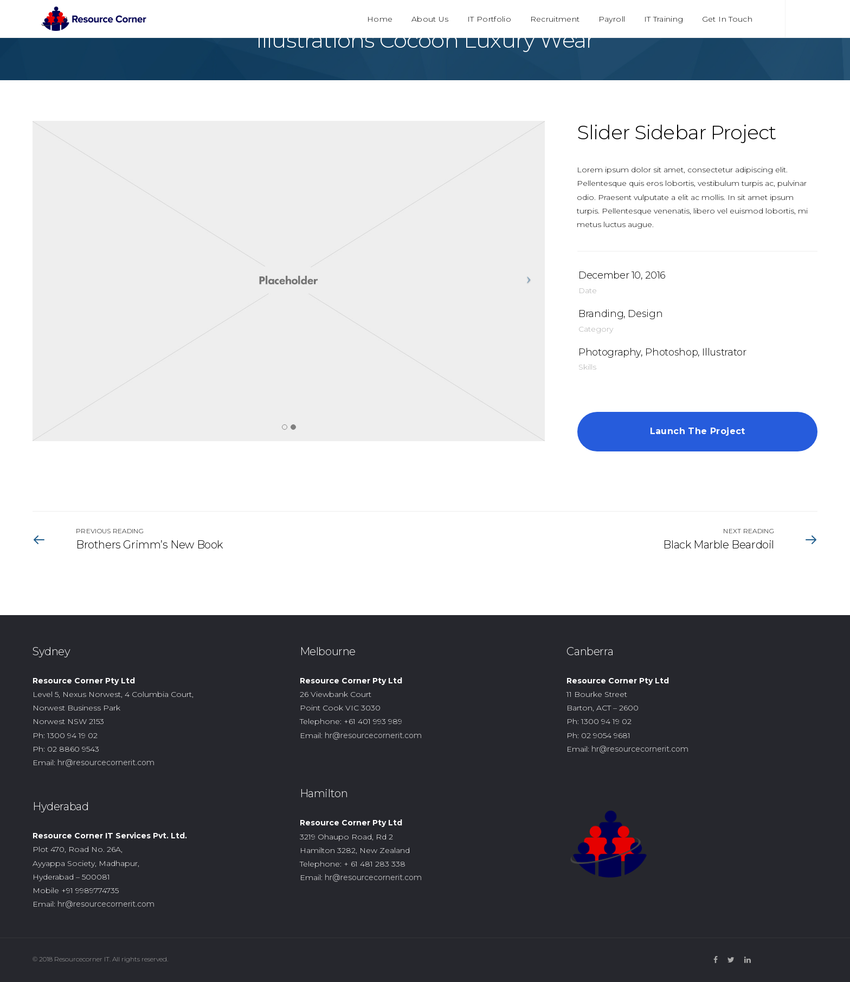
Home (379, 19)
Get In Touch (727, 19)
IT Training (664, 19)
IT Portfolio (489, 19)
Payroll (611, 19)
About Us (430, 19)
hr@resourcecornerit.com (105, 762)
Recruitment (555, 19)
